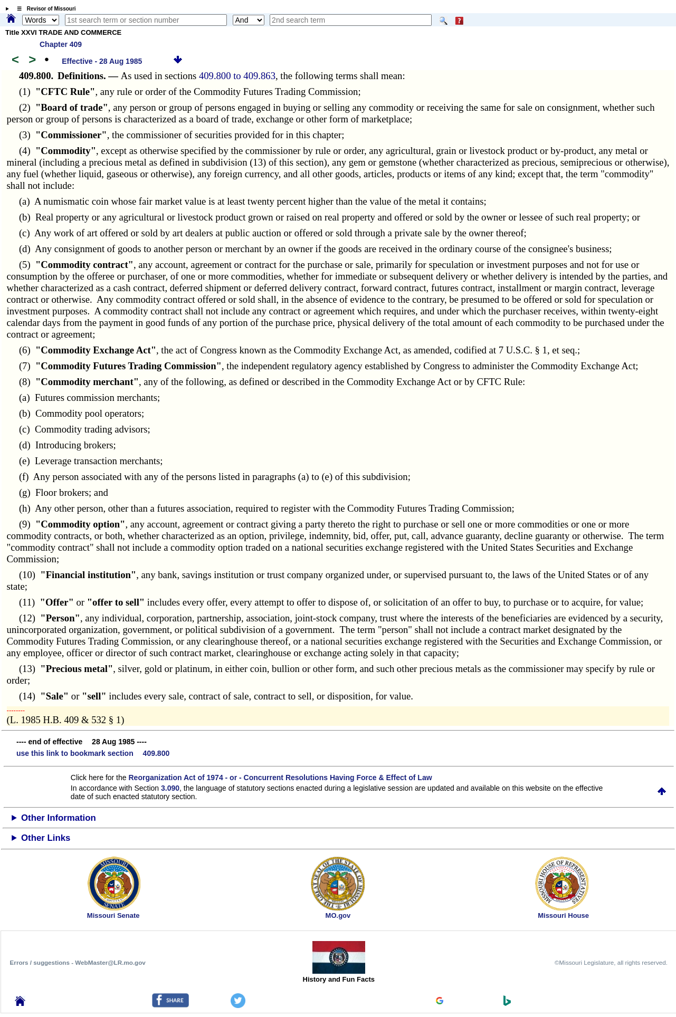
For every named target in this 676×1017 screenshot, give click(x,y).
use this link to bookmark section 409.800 (92, 753)
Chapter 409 (61, 44)
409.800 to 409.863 (237, 75)
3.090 (170, 788)
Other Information (58, 818)
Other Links (45, 838)
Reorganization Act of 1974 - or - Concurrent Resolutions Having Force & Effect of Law (280, 777)
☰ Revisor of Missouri (44, 9)
